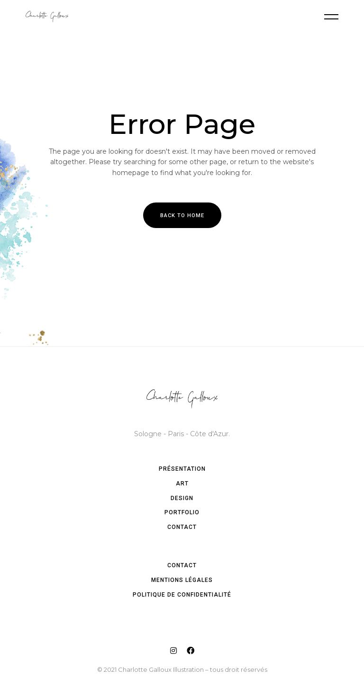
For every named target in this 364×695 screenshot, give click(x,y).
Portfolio (182, 512)
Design (182, 498)
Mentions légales (182, 580)
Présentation (182, 469)
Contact (182, 527)
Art (182, 483)
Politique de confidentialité (182, 594)
